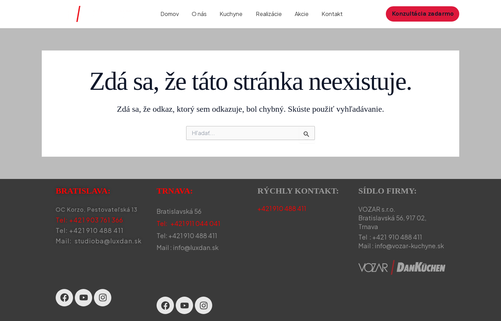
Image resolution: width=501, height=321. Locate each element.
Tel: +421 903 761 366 (89, 220)
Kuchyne (231, 13)
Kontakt (326, 13)
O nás (200, 13)
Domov (173, 13)
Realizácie (267, 13)
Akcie (298, 13)
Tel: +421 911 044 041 (188, 223)
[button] (423, 13)
